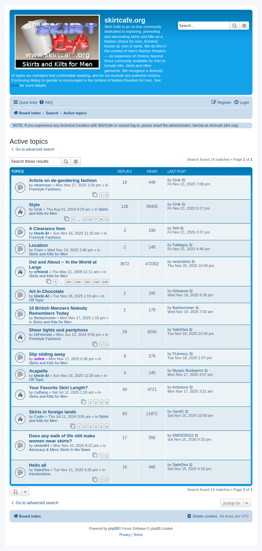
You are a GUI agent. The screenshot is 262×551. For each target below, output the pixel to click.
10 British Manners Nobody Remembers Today (58, 311)
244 (96, 282)
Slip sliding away (47, 354)
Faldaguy (180, 245)
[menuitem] (46, 102)
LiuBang (41, 392)
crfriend (41, 272)
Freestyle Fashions (45, 189)
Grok (177, 180)
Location (38, 245)
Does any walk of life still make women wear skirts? (62, 438)
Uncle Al (41, 233)
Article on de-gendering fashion (63, 180)
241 (68, 282)
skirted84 (41, 445)
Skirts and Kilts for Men (48, 254)
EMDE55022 (183, 435)
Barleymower (45, 318)
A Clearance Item (47, 228)
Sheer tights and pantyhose (58, 330)
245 (105, 282)
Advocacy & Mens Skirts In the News (59, 450)
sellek (39, 359)
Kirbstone (180, 291)
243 (87, 282)
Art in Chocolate (46, 291)
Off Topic (36, 300)
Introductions (39, 474)
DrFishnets (43, 335)
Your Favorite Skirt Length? (58, 387)
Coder (39, 416)
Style (34, 204)
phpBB (113, 529)
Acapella (38, 370)
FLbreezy (180, 354)
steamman (43, 185)
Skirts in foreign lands (52, 411)
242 (78, 282)
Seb (176, 228)
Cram (38, 250)
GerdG (178, 411)
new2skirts (181, 261)
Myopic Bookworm (188, 370)
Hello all (37, 465)
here (15, 85)
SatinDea (180, 329)
